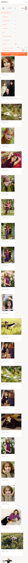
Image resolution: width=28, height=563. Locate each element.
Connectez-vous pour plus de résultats (14, 54)
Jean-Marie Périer (6, 12)
